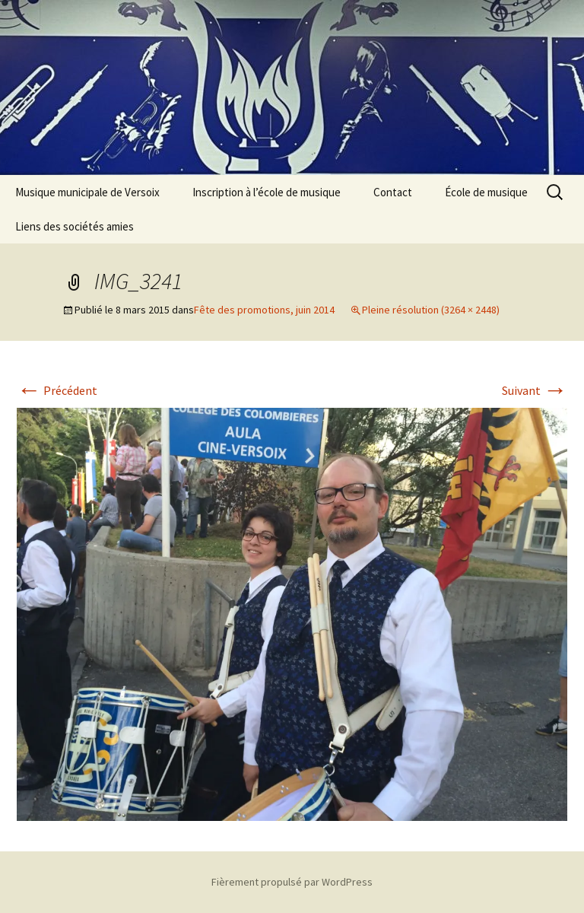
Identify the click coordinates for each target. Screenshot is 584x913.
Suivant (534, 390)
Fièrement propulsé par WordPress (292, 882)
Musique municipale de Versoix (87, 192)
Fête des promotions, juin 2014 (264, 310)
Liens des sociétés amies (74, 226)
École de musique (486, 192)
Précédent (57, 390)
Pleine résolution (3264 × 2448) (431, 310)
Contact (392, 192)
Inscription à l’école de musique (266, 192)
